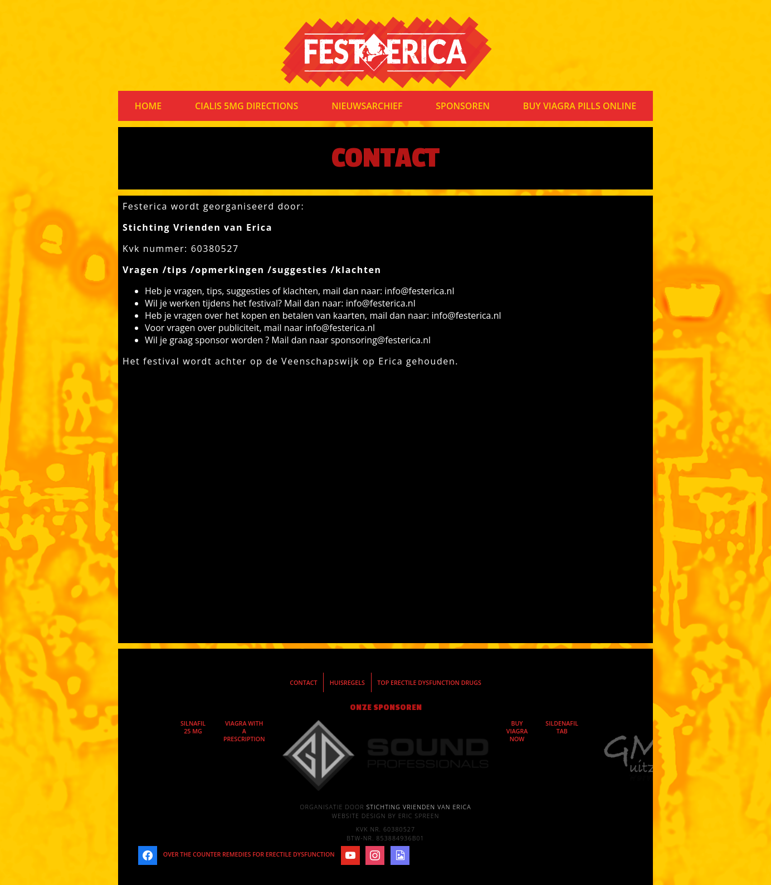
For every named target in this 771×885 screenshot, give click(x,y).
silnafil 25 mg (193, 727)
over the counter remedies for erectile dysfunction (249, 854)
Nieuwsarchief (366, 106)
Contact (303, 683)
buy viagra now (517, 731)
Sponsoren (463, 106)
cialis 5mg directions (247, 106)
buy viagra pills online (579, 106)
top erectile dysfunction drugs (429, 683)
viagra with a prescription (244, 731)
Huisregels (347, 683)
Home (148, 106)
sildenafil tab (561, 727)
